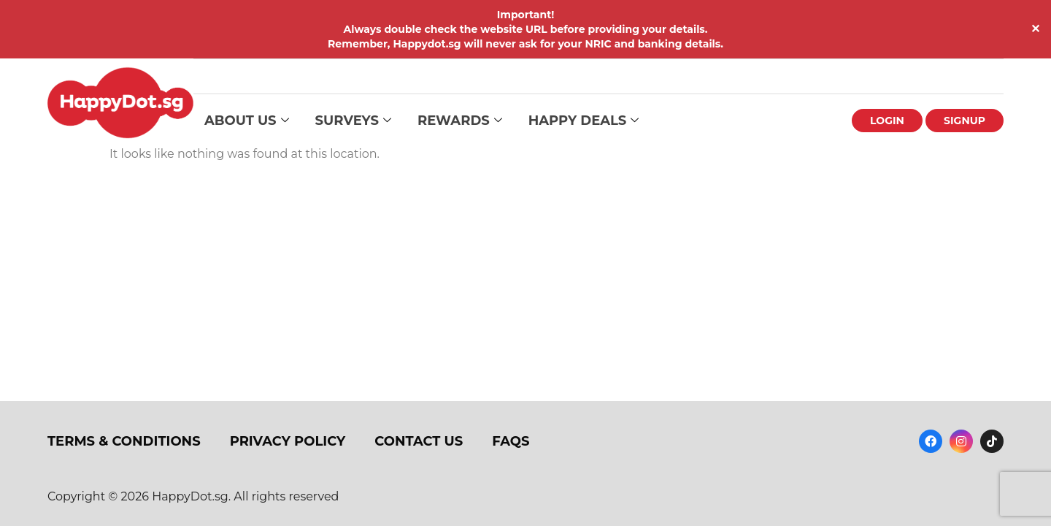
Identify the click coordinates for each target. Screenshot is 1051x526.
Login (887, 120)
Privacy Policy (288, 441)
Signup (964, 120)
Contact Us (418, 441)
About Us (246, 121)
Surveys (353, 121)
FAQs (510, 441)
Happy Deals (583, 121)
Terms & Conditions (124, 441)
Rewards (459, 121)
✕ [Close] (1035, 29)
